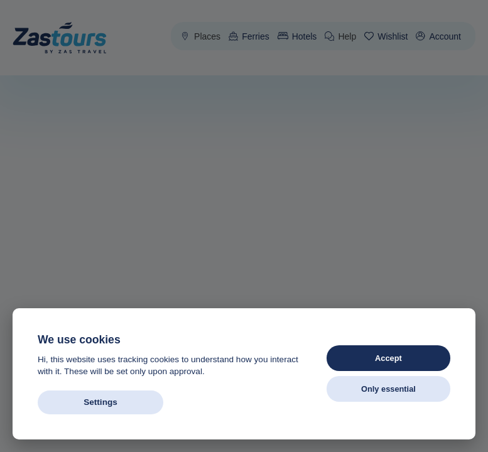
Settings (100, 402)
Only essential (388, 389)
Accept (388, 358)
